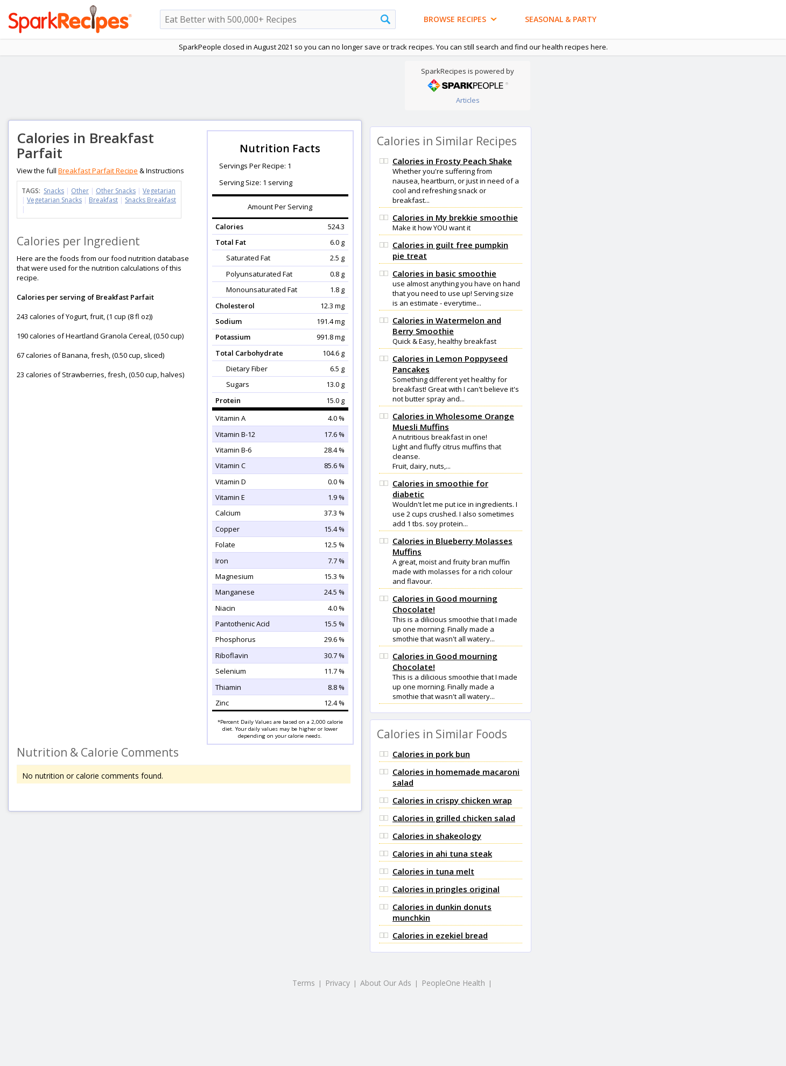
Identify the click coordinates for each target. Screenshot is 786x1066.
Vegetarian (159, 190)
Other (80, 190)
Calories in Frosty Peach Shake (452, 161)
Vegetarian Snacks (54, 199)
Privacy (337, 983)
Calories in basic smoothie (444, 273)
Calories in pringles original (446, 889)
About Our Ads (385, 983)
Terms (303, 983)
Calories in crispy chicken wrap (452, 800)
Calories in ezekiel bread (440, 935)
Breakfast (103, 199)
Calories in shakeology (436, 835)
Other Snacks (116, 190)
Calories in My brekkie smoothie (455, 217)
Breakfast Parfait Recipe (98, 170)
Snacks (54, 190)
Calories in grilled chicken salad (453, 818)
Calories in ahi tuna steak (442, 853)
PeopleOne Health (453, 983)
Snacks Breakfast (150, 199)
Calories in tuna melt (433, 871)
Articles (468, 100)
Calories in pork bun (431, 754)
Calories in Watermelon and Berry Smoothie (446, 325)
